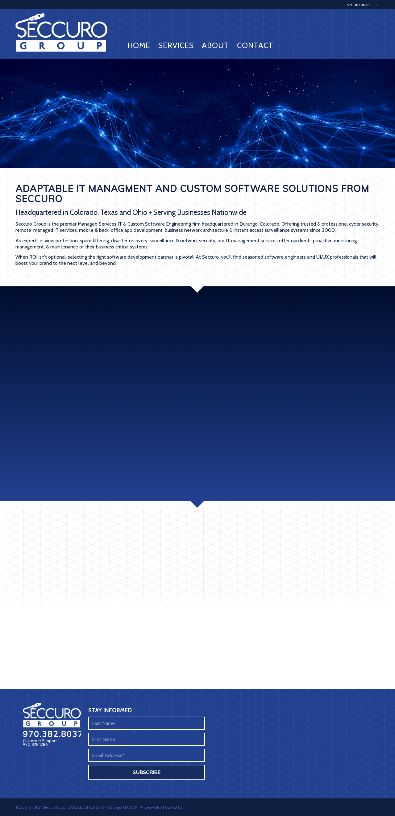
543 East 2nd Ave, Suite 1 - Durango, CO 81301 (103, 807)
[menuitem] (138, 32)
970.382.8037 (358, 5)
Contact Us (173, 807)
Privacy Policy (151, 807)
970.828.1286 (35, 744)
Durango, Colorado (259, 224)
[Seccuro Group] (63, 32)
